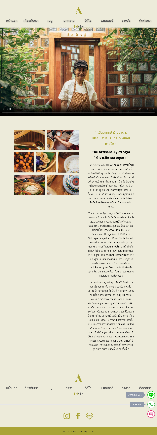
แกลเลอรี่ (107, 388)
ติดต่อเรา (145, 388)
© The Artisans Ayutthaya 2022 (78, 431)
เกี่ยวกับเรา (30, 388)
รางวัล (126, 388)
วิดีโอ (88, 388)
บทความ (69, 388)
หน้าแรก (11, 388)
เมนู (49, 388)
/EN (79, 393)
